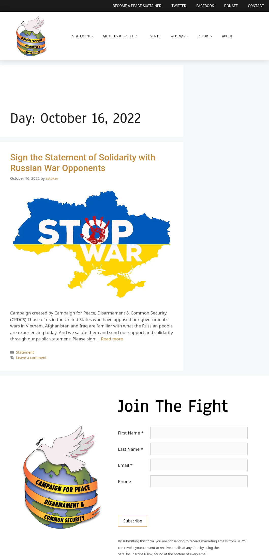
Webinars (179, 36)
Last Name (130, 449)
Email (125, 465)
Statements (82, 36)
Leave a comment (31, 357)
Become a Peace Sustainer (137, 6)
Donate (231, 6)
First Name (131, 433)
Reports (205, 36)
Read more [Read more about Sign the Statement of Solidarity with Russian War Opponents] (112, 339)
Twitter (178, 6)
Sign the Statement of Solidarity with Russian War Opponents (82, 162)
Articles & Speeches (120, 36)
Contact (256, 6)
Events (154, 36)
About (227, 36)
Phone (124, 481)
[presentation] (156, 501)
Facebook (205, 6)
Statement (25, 352)
